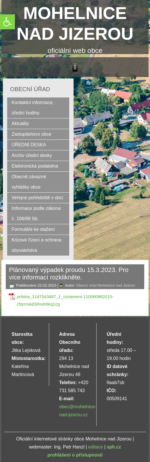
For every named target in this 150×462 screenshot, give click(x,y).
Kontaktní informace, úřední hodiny (32, 107)
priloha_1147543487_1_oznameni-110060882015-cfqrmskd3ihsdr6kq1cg (65, 300)
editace (95, 446)
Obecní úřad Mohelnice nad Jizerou (105, 285)
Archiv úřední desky (31, 155)
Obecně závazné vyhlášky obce (28, 181)
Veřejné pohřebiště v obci (37, 197)
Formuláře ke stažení (33, 229)
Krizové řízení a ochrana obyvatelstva (36, 245)
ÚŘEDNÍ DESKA (28, 144)
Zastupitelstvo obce (31, 134)
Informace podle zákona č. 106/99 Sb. (36, 213)
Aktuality (20, 123)
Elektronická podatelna (34, 166)
